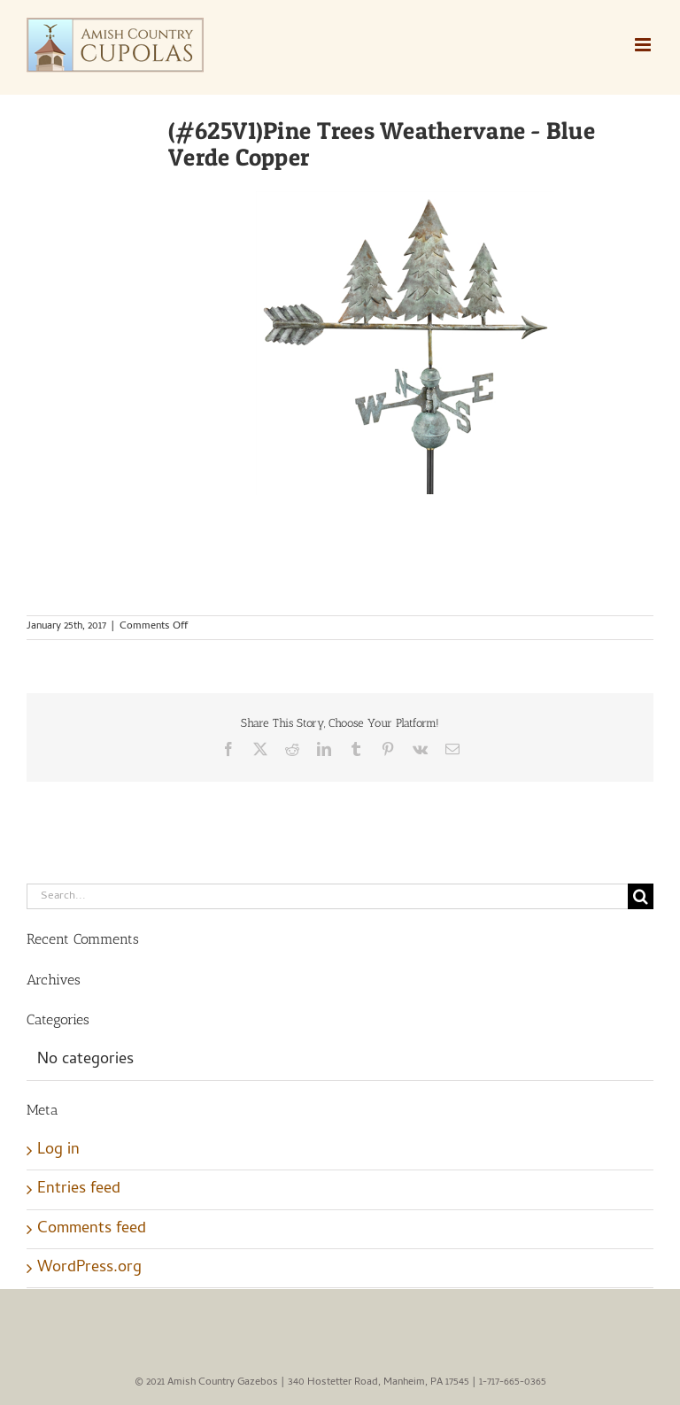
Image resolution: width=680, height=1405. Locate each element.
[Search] (640, 896)
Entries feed (78, 1189)
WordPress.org (89, 1268)
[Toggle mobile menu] (644, 44)
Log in (58, 1150)
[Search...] (327, 896)
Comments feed (91, 1229)
